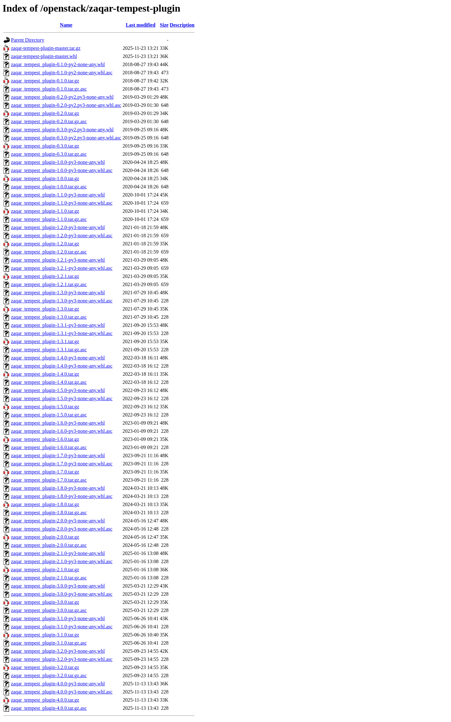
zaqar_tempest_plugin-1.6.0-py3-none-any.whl (58, 423)
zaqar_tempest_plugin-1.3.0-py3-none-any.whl (58, 292)
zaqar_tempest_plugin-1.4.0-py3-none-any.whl (58, 357)
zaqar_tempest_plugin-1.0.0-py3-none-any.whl (58, 162)
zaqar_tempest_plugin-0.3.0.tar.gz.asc (49, 154)
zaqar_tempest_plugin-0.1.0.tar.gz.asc (49, 89)
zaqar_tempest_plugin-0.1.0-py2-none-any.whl (58, 64)
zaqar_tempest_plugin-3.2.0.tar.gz (45, 667)
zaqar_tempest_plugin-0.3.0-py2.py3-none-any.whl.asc (66, 137)
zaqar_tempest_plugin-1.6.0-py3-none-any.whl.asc (61, 431)
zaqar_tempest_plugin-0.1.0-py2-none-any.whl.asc (61, 72)
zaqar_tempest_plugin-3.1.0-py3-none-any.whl (58, 618)
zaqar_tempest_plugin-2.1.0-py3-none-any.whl (58, 553)
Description (182, 25)
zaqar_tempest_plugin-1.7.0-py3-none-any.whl (58, 455)
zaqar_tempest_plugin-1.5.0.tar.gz (45, 406)
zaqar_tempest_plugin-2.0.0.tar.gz (45, 537)
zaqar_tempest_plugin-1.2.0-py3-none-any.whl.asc (61, 235)
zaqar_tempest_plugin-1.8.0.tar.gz (45, 504)
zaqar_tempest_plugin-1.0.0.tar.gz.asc (49, 186)
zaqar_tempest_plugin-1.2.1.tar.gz (45, 276)
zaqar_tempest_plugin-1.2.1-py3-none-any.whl (58, 260)
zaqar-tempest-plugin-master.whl (44, 56)
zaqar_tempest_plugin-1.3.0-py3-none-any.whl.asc (61, 300)
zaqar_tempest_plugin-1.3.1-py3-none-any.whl (58, 325)
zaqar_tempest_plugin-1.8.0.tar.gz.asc (49, 512)
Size (164, 25)
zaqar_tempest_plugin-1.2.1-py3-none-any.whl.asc (61, 268)
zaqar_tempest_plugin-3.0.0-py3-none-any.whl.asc (61, 594)
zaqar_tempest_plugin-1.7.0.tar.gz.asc (49, 480)
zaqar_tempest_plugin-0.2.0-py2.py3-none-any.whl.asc (66, 105)
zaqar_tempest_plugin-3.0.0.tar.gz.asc (49, 610)
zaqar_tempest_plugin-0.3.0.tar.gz (45, 146)
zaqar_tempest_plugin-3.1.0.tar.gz (45, 634)
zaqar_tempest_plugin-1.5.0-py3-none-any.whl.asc (61, 398)
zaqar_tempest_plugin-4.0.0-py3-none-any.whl (58, 683)
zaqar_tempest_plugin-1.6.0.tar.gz (45, 439)
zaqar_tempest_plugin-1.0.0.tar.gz (45, 178)
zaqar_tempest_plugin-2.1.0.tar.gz (45, 569)
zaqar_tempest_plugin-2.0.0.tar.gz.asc (49, 545)
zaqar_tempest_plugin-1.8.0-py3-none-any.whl (58, 488)
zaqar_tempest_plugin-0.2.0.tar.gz (45, 113)
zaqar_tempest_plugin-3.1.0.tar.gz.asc (49, 643)
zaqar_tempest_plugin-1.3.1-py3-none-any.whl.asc (61, 333)
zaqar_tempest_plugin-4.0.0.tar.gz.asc (49, 708)
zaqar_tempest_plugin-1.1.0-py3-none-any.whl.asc (61, 203)
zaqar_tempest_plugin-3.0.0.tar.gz (45, 602)
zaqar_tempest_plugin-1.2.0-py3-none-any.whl (58, 227)
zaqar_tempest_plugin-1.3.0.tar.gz (45, 308)
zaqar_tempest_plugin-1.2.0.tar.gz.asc (49, 251)
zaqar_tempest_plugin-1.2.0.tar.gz (45, 243)
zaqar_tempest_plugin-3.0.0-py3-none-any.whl (58, 586)
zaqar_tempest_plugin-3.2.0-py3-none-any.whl (58, 651)
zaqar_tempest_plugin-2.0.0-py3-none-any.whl (58, 520)
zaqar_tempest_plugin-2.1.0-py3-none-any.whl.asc (61, 561)
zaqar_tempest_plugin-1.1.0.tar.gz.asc (49, 219)
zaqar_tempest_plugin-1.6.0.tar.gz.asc (49, 447)
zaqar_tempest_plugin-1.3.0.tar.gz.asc (49, 317)
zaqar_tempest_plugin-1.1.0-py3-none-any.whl (58, 194)
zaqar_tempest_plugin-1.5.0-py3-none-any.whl (58, 390)
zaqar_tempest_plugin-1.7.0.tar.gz (45, 471)
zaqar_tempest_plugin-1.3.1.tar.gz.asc (49, 349)
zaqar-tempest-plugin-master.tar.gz (45, 48)
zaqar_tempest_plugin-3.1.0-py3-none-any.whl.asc (61, 626)
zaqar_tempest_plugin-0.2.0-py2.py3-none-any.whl (62, 97)
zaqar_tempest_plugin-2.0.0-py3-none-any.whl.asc (61, 528)
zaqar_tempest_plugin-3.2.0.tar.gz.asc (49, 675)
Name (66, 25)
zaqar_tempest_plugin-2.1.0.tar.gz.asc (49, 577)
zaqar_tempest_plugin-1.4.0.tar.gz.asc (49, 382)
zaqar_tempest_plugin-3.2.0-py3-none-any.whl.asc (61, 659)
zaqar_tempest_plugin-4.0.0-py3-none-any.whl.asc (61, 691)
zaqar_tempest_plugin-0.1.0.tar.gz (45, 80)
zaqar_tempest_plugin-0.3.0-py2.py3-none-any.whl (62, 129)
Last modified (140, 25)
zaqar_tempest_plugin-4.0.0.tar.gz (45, 700)
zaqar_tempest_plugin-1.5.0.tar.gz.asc (49, 414)
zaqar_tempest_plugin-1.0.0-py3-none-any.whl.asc (61, 170)
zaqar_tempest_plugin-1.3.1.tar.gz (45, 341)
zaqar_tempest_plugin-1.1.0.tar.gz (45, 211)
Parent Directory (27, 40)
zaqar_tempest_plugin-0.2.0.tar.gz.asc (49, 121)
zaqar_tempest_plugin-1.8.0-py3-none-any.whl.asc (61, 496)
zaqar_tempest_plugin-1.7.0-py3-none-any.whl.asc (61, 463)
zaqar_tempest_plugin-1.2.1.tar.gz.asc (49, 284)
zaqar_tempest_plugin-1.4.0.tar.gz (45, 374)
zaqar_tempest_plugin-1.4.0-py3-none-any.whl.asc (61, 366)
